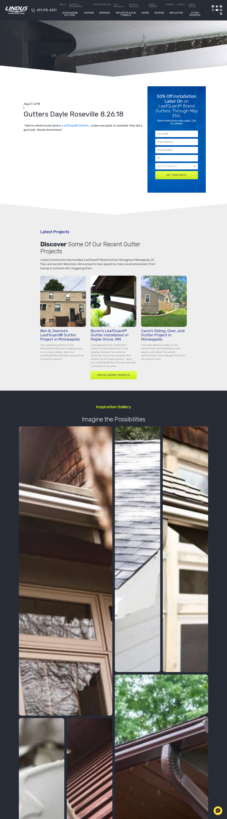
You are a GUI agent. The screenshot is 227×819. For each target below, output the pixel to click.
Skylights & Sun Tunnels (126, 14)
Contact (181, 5)
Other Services (194, 14)
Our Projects (118, 5)
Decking (159, 13)
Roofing (89, 13)
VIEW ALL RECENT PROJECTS (113, 375)
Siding (145, 13)
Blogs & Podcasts (134, 5)
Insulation (176, 13)
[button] (218, 810)
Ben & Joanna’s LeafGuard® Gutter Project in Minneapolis (60, 335)
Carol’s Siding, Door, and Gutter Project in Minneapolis (163, 335)
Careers (170, 5)
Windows (104, 13)
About (63, 5)
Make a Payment (153, 5)
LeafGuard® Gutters (70, 14)
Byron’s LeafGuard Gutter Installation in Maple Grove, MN (109, 335)
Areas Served (192, 5)
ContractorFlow (101, 5)
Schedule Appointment (75, 5)
